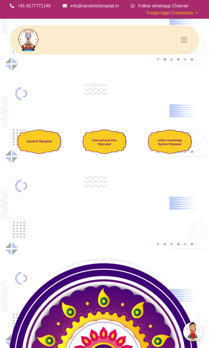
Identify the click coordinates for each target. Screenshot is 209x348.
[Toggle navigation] (184, 39)
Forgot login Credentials (170, 13)
